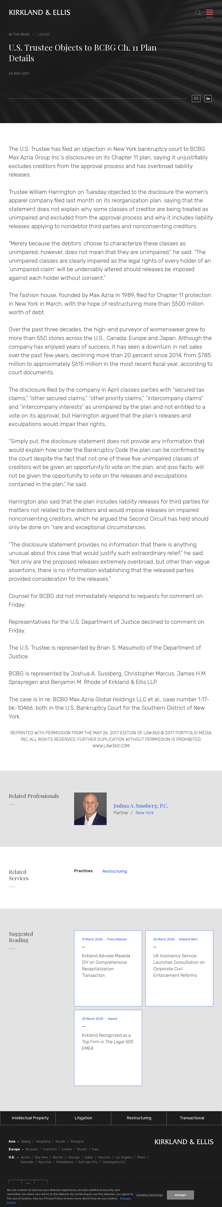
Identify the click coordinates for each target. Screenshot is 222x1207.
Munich (82, 1149)
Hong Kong (43, 1141)
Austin (25, 1157)
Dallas (89, 1157)
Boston (58, 1157)
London (67, 1149)
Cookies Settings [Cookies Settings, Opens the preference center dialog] (149, 1195)
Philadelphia (64, 1162)
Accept (180, 1195)
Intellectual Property (30, 1118)
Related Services (18, 875)
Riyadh (60, 1141)
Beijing (26, 1141)
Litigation (83, 1118)
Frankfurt (50, 1149)
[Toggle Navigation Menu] (209, 13)
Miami (141, 1157)
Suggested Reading (21, 936)
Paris (95, 1149)
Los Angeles (124, 1157)
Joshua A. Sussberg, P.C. (141, 805)
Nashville (27, 1162)
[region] (111, 1195)
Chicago (74, 1157)
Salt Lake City (88, 1162)
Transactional (192, 1118)
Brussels (32, 1149)
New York (145, 812)
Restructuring (114, 871)
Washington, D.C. (114, 1162)
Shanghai (76, 1141)
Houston (104, 1157)
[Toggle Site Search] (198, 13)
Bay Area (41, 1157)
